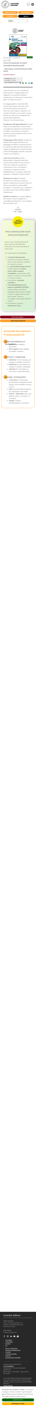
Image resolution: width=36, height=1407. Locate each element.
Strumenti (10, 16)
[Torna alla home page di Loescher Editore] (10, 4)
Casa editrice (8, 1340)
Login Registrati (26, 12)
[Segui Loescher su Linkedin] (11, 1336)
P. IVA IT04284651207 (8, 1366)
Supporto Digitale (10, 12)
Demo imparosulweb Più (18, 321)
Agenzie (26, 16)
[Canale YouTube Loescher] (15, 1336)
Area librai (8, 1343)
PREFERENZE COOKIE (18, 1404)
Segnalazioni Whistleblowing (12, 1350)
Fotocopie (8, 1355)
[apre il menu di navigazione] (32, 4)
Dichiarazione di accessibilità (12, 1357)
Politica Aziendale (8, 1385)
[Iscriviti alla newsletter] (18, 1336)
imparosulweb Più (15, 334)
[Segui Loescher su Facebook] (5, 1336)
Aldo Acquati (9, 69)
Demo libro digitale (17, 317)
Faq (6, 1345)
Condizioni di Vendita (11, 1354)
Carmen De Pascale (20, 69)
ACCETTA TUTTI (18, 1400)
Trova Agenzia (9, 1342)
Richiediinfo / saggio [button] (18, 209)
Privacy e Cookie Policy (11, 1348)
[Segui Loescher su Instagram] (8, 1336)
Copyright (8, 1352)
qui (3, 1394)
